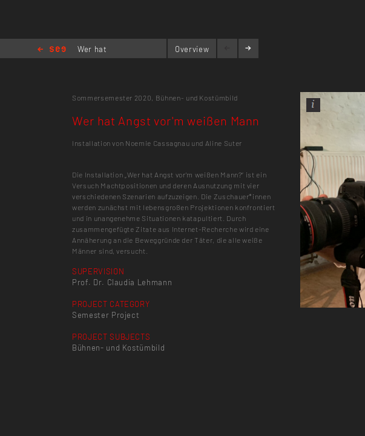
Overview (192, 49)
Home (52, 50)
